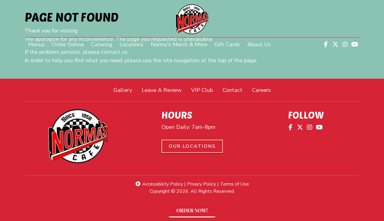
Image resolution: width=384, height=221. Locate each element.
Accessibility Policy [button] (159, 184)
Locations (131, 44)
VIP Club (202, 90)
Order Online (69, 44)
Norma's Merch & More (181, 44)
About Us (259, 44)
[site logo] (192, 19)
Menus (36, 44)
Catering (101, 44)
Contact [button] (235, 90)
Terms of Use (234, 184)
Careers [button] (264, 90)
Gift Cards (227, 44)
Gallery (122, 90)
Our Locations (192, 146)
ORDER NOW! (203, 211)
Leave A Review (164, 90)
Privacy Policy (201, 184)
